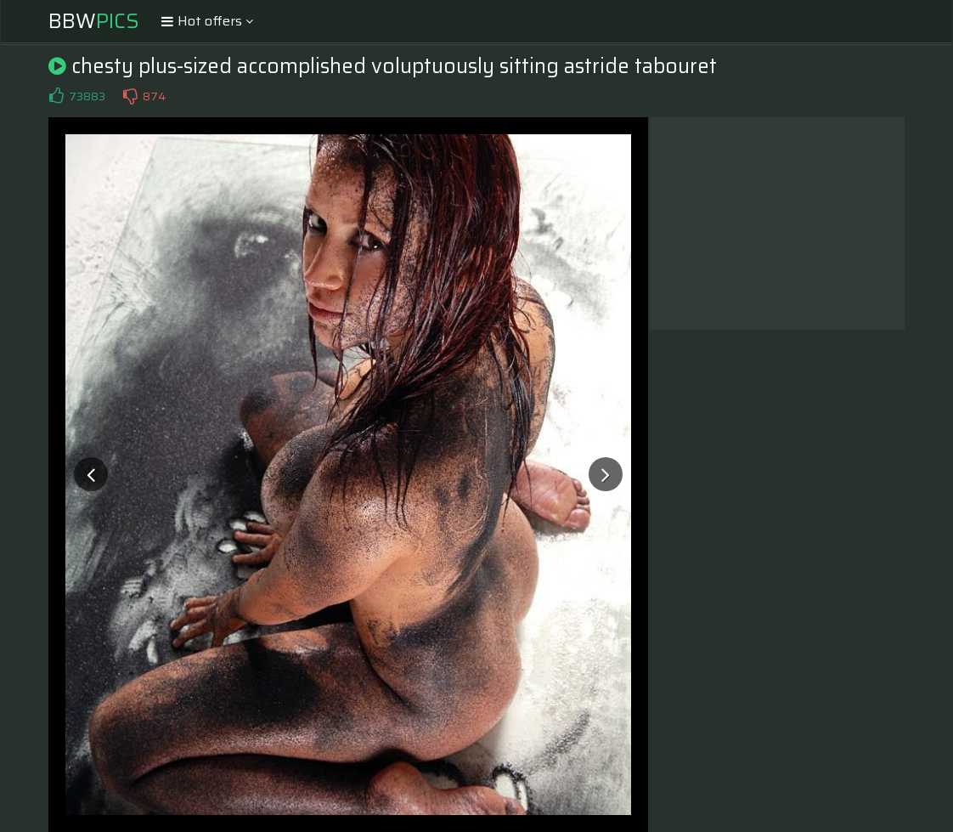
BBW (93, 21)
